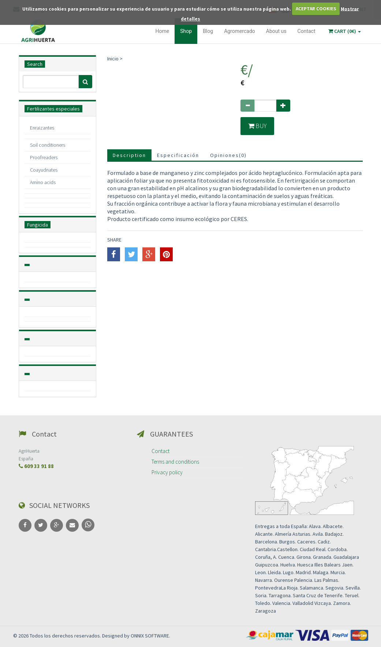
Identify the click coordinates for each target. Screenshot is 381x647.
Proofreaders (43, 157)
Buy (258, 126)
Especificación (178, 155)
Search (34, 64)
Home (162, 31)
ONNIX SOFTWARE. (150, 635)
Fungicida (37, 224)
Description (129, 155)
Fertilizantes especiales (53, 108)
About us (276, 31)
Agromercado (239, 31)
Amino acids (43, 182)
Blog (208, 31)
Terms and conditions (175, 461)
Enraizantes (42, 127)
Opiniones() (228, 155)
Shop (186, 31)
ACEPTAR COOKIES (316, 8)
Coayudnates (43, 170)
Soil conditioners (47, 145)
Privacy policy (167, 472)
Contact (306, 31)
